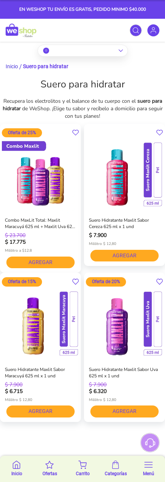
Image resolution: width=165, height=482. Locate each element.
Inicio (12, 66)
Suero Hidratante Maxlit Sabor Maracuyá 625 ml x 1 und (35, 372)
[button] (75, 133)
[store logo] (21, 30)
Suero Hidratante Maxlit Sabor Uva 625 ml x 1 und (123, 372)
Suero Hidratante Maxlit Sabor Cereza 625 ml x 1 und (119, 223)
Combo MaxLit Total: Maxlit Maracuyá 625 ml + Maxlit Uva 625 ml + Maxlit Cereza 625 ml (40, 223)
